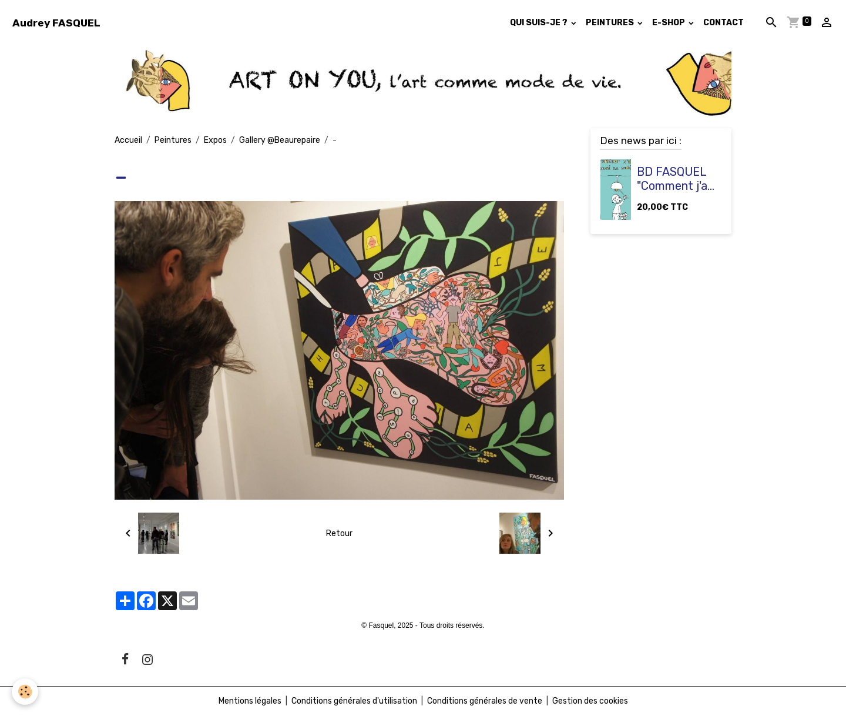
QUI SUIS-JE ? (539, 23)
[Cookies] (25, 691)
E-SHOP (669, 23)
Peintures (173, 140)
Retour (339, 533)
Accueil (128, 140)
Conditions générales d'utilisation (354, 701)
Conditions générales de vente (484, 701)
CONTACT (723, 23)
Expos (215, 140)
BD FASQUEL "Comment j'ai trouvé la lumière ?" (673, 179)
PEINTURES (611, 23)
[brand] (56, 22)
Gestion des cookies (590, 701)
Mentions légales (250, 701)
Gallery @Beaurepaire (279, 140)
